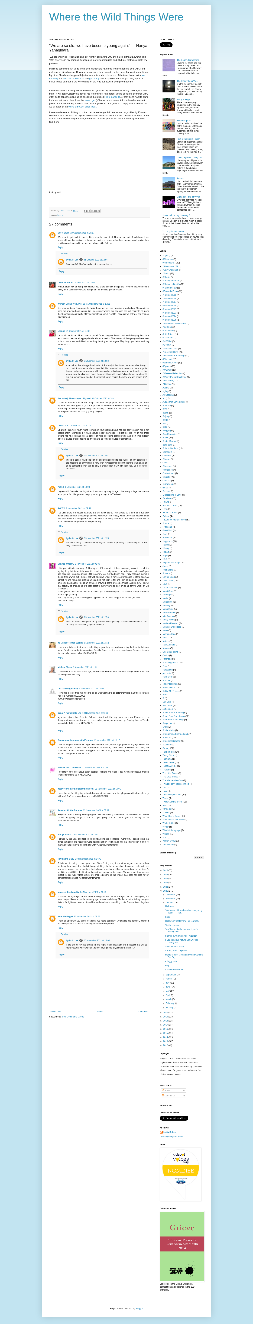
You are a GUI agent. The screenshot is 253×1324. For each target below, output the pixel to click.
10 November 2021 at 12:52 (95, 713)
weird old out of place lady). (82, 106)
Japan (165, 566)
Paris (165, 666)
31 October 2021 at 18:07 (78, 331)
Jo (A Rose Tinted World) (70, 643)
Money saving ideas (172, 627)
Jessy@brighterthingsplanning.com (75, 789)
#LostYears (168, 337)
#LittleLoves (168, 330)
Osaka (166, 655)
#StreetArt (167, 359)
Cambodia (167, 452)
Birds (165, 427)
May (168, 991)
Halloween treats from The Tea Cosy (182, 921)
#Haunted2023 (169, 313)
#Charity (166, 277)
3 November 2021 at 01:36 (87, 564)
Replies (64, 253)
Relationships (169, 687)
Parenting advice (170, 662)
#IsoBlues (167, 327)
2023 (165, 882)
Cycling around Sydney (176, 950)
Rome (165, 694)
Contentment (169, 473)
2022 (165, 887)
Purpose (166, 680)
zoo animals (168, 844)
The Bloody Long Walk (187, 81)
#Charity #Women (171, 280)
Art (164, 398)
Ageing (60, 215)
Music (165, 637)
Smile (167, 917)
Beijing (166, 416)
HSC (165, 559)
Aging (165, 391)
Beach (165, 413)
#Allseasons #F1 (170, 266)
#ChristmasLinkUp (171, 284)
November (171, 898)
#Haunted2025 (169, 320)
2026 (165, 870)
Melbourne (168, 602)
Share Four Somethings (174, 716)
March (169, 999)
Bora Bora (167, 445)
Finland (166, 516)
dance (165, 487)
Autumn (180, 178)
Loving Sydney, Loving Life (189, 157)
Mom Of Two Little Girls (69, 767)
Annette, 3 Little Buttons (70, 810)
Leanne (61, 331)
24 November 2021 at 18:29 (93, 892)
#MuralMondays (170, 348)
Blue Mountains (170, 434)
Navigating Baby (66, 859)
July (168, 983)
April (168, 995)
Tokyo (165, 791)
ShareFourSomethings (173, 719)
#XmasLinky (168, 380)
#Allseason (168, 259)
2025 (165, 874)
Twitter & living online (172, 802)
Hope (165, 555)
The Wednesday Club (173, 780)
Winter (166, 827)
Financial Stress (170, 512)
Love (165, 584)
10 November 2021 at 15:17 (107, 740)
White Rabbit (169, 823)
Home (100, 1011)
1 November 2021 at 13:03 (96, 361)
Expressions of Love (172, 495)
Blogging (167, 430)
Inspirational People (172, 562)
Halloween (167, 537)
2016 (165, 1029)
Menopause (168, 609)
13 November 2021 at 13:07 (86, 834)
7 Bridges (167, 384)
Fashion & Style (170, 505)
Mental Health (169, 612)
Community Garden (174, 969)
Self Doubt (167, 705)
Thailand (167, 770)
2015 (165, 1033)
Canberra (167, 455)
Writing (166, 834)
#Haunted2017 (169, 302)
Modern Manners (171, 623)
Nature (166, 641)
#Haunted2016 (169, 298)
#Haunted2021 (169, 309)
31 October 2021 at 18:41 (103, 398)
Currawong (168, 484)
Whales (166, 812)
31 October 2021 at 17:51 (98, 304)
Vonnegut (167, 809)
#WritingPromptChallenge (175, 377)
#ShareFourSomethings (174, 355)
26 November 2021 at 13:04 (97, 940)
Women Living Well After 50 (71, 304)
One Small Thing (170, 652)
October (170, 902)
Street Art (167, 737)
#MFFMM (167, 341)
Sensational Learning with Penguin (75, 740)
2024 (165, 878)
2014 (165, 1037)
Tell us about (168, 762)
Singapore (167, 723)
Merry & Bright (183, 99)
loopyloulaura (65, 834)
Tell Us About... (170, 766)
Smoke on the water (174, 946)
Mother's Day (169, 634)
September (171, 975)
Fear (165, 509)
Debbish (62, 425)
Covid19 (166, 477)
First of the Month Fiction (188, 139)
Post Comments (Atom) (73, 1017)
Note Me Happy (65, 916)
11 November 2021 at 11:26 (95, 767)
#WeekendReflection (172, 373)
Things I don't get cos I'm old (176, 784)
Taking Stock (168, 752)
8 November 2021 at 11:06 (91, 688)
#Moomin (167, 345)
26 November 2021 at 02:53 (87, 916)
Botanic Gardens (170, 448)
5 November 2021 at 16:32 (96, 643)
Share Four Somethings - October (181, 936)
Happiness (168, 541)
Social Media (169, 730)
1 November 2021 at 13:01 (96, 455)
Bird (164, 423)
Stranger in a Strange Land (175, 734)
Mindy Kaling (169, 619)
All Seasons (168, 395)
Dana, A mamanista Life (69, 713)
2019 (165, 1017)
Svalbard (167, 744)
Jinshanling (168, 570)
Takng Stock (168, 755)
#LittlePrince (168, 334)
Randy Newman (170, 684)
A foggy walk (171, 961)
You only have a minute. (174, 231)
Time (165, 787)
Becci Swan (63, 233)
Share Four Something (173, 712)
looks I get (90, 100)
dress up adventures (73, 78)
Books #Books (169, 441)
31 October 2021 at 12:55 (96, 260)
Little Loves (168, 580)
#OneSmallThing (170, 352)
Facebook (167, 498)
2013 (165, 1041)
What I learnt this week (173, 819)
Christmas (167, 466)
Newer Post (55, 1011)
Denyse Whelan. (66, 564)
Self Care (167, 702)
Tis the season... (173, 925)
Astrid (61, 487)
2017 (165, 1025)
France (166, 523)
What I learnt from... (172, 816)
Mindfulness (168, 616)
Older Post (143, 1011)
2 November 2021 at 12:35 (96, 538)
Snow (165, 727)
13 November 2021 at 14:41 (88, 859)
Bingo (165, 420)
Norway (166, 648)
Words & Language (172, 830)
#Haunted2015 (169, 295)
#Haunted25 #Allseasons (174, 323)
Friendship (167, 527)
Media (165, 598)
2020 (165, 1012)
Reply (60, 247)
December (171, 894)
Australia (167, 405)
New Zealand (169, 645)
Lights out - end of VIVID (188, 197)
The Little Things (170, 777)
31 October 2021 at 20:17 (79, 425)
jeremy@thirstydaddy (68, 892)
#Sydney (167, 366)
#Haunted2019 (169, 305)
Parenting (167, 659)
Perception (168, 670)
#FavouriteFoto (170, 288)
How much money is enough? (176, 215)
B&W (165, 409)
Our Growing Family (68, 688)
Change (166, 459)
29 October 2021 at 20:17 (82, 233)
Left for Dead (169, 577)
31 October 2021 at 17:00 (83, 282)
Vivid (165, 805)
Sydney (166, 748)
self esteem (168, 709)
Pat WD (61, 508)
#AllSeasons (168, 263)
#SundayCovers (170, 363)
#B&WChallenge (170, 270)
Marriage (167, 594)
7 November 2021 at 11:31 (85, 667)
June (168, 987)
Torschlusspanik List (172, 794)
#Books (166, 273)
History (166, 548)
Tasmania (167, 759)
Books (165, 437)
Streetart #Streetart (171, 741)
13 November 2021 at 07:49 (96, 810)
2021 (165, 891)
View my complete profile (171, 1136)
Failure (166, 502)
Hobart (166, 552)
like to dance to (112, 97)
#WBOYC (167, 370)
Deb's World (64, 282)
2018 (165, 1021)
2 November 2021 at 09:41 (78, 508)
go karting (94, 78)
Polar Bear (168, 677)
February (170, 1003)
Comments (168, 1095)
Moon (165, 630)
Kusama (166, 573)
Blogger (139, 1308)
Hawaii (166, 545)
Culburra (167, 480)
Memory (166, 605)
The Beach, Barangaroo (188, 60)
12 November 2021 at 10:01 (108, 789)
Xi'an (165, 837)
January (170, 1007)
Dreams (166, 491)
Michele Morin (65, 667)
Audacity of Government (174, 402)
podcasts (167, 673)
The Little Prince (170, 773)
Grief (165, 534)
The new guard (184, 120)
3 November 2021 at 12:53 (96, 617)
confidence (168, 470)
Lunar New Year (170, 587)
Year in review (169, 841)
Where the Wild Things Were (116, 17)
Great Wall (167, 530)
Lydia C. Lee (72, 260)
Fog (167, 965)
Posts (166, 1090)
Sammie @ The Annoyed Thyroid (74, 398)
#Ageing (166, 255)
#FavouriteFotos (170, 291)
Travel (165, 798)
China (165, 462)
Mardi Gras (168, 591)
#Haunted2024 (169, 316)
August (169, 979)
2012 (165, 1045)
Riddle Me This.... (171, 691)
